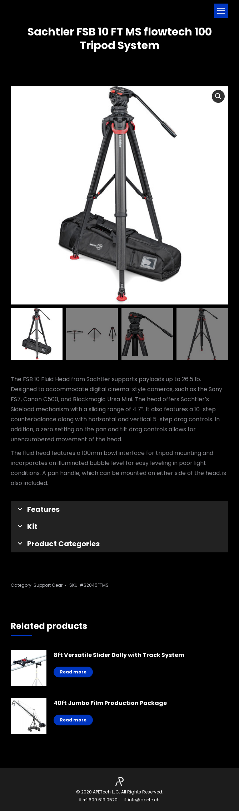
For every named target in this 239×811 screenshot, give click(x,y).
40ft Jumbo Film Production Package (110, 703)
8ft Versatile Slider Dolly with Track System (119, 655)
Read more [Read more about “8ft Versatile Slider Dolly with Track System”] (73, 672)
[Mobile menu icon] (221, 11)
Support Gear (48, 585)
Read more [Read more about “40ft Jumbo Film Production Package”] (73, 720)
